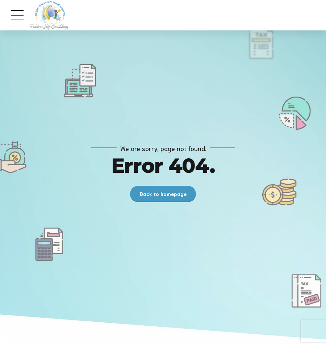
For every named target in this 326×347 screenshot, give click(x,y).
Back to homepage (163, 194)
